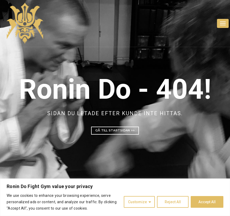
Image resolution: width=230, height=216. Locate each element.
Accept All (207, 202)
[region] (115, 197)
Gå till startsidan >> (115, 130)
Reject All (173, 202)
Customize (137, 202)
